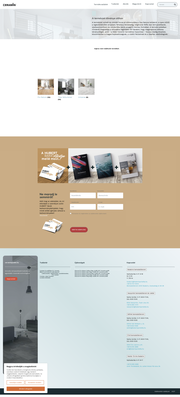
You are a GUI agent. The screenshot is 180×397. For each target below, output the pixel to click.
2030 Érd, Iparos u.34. (135, 345)
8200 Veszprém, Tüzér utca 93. (138, 303)
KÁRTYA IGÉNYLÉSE (79, 229)
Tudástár (115, 4)
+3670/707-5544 (133, 284)
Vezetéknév (73, 191)
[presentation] (85, 221)
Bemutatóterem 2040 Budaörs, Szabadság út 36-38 (145, 286)
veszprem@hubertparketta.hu (138, 307)
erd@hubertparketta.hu (135, 349)
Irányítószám (75, 202)
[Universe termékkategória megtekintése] (86, 89)
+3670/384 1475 (132, 305)
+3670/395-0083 (133, 364)
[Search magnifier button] (175, 4)
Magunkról (136, 4)
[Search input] (166, 4)
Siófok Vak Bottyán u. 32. (135, 324)
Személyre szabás (15, 382)
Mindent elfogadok (25, 389)
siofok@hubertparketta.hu (136, 328)
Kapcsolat (149, 4)
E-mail (100, 202)
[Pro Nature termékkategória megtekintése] (46, 89)
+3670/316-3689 (132, 347)
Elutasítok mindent (34, 382)
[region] (25, 378)
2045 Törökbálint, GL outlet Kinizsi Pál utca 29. (143, 366)
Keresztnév (100, 191)
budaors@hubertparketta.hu (137, 282)
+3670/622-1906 (132, 326)
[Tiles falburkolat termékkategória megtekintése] (66, 90)
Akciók (125, 4)
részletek (44, 215)
